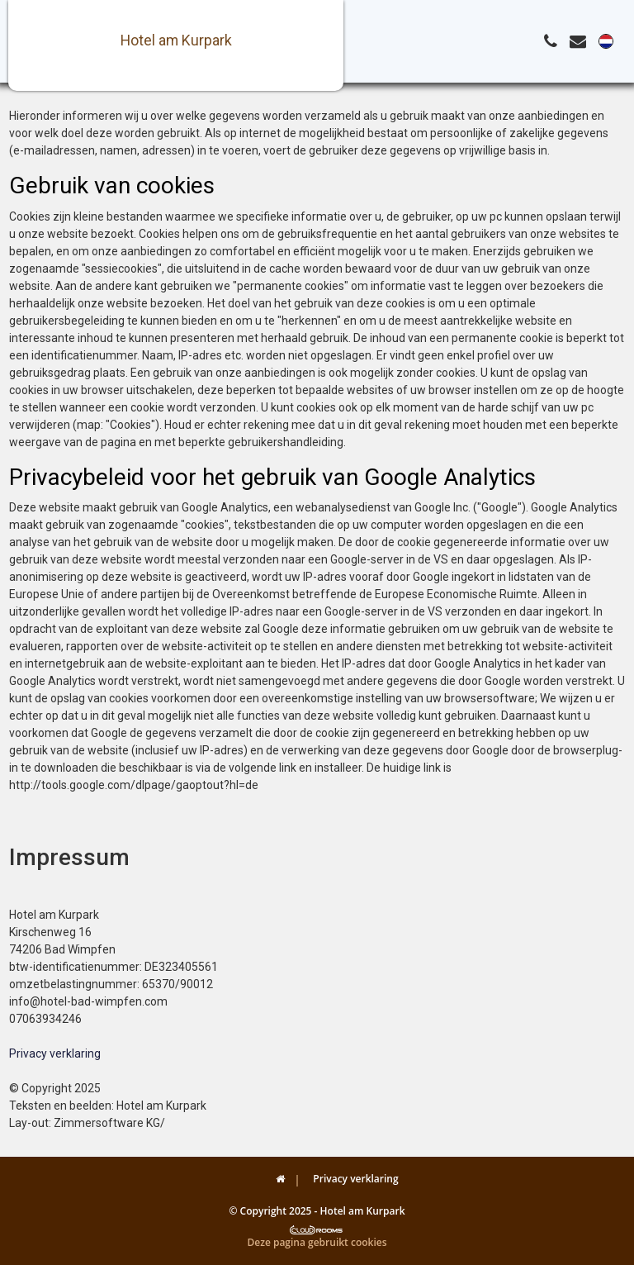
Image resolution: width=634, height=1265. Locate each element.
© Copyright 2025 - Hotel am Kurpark (317, 1211)
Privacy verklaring (55, 1053)
